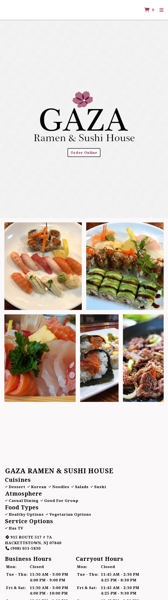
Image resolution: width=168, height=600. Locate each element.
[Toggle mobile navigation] (161, 10)
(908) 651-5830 (23, 548)
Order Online (84, 152)
